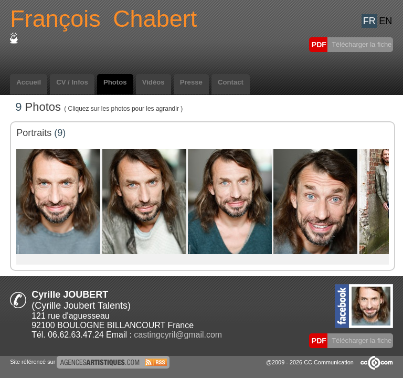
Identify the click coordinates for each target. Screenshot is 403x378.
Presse (191, 82)
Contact (230, 82)
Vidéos (153, 82)
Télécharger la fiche (361, 44)
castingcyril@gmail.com (178, 334)
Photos (115, 82)
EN (385, 21)
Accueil (28, 82)
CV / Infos (72, 82)
